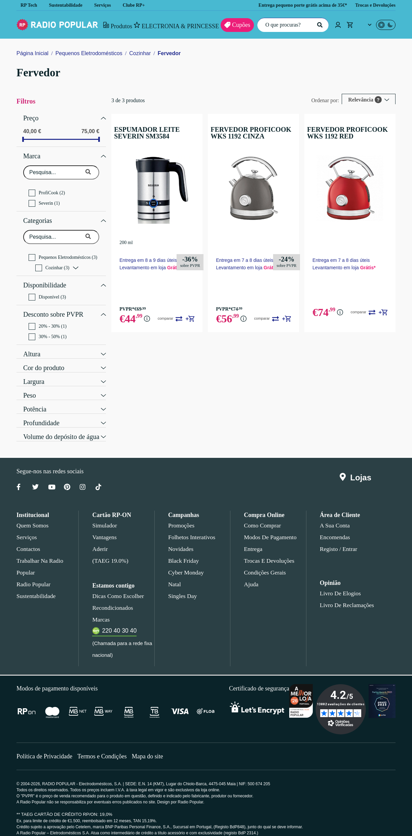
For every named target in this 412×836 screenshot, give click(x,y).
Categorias (38, 216)
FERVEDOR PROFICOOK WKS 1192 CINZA (254, 132)
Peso (29, 386)
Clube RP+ (139, 5)
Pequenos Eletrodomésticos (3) (65, 252)
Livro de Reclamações (345, 596)
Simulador (103, 517)
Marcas (100, 611)
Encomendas (334, 528)
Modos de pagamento (269, 528)
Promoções (181, 517)
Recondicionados (111, 599)
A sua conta (335, 517)
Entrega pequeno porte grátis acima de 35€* (293, 5)
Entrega (253, 540)
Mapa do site (151, 748)
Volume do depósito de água (63, 428)
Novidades (180, 540)
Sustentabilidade (68, 5)
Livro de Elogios (338, 585)
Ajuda (251, 576)
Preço (31, 117)
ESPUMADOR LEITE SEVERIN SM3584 (157, 132)
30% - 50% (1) (48, 328)
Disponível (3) (47, 290)
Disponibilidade (44, 279)
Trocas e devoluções (268, 552)
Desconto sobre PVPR (53, 307)
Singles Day (181, 587)
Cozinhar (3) (52, 263)
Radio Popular (32, 576)
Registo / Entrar (339, 540)
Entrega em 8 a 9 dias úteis (150, 259)
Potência (35, 400)
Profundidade (42, 414)
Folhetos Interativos (191, 528)
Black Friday (182, 552)
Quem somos (32, 517)
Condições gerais (264, 564)
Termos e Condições (104, 748)
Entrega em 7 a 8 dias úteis (246, 259)
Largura (34, 372)
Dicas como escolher (116, 587)
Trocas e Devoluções (373, 5)
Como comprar (262, 517)
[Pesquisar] (319, 25)
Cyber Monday (185, 564)
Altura (31, 345)
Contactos (28, 540)
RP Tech (29, 5)
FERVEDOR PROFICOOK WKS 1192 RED (350, 132)
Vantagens (104, 528)
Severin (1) (44, 200)
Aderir (99, 540)
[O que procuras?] (291, 25)
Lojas (357, 469)
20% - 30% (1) (48, 318)
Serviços (107, 5)
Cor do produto (45, 359)
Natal (175, 576)
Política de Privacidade (45, 748)
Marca (32, 154)
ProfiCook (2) (47, 189)
